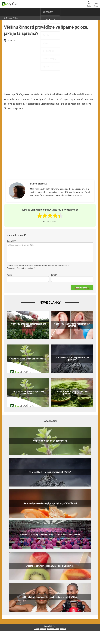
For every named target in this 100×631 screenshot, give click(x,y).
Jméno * (10, 275)
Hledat (89, 4)
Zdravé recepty (49, 58)
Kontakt (63, 629)
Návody (46, 43)
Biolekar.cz (8, 18)
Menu (96, 3)
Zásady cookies (40, 629)
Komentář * (11, 241)
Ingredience (48, 66)
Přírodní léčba (49, 27)
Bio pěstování (49, 51)
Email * (54, 275)
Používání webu (53, 629)
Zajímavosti (48, 12)
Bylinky (46, 35)
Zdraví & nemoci (50, 19)
